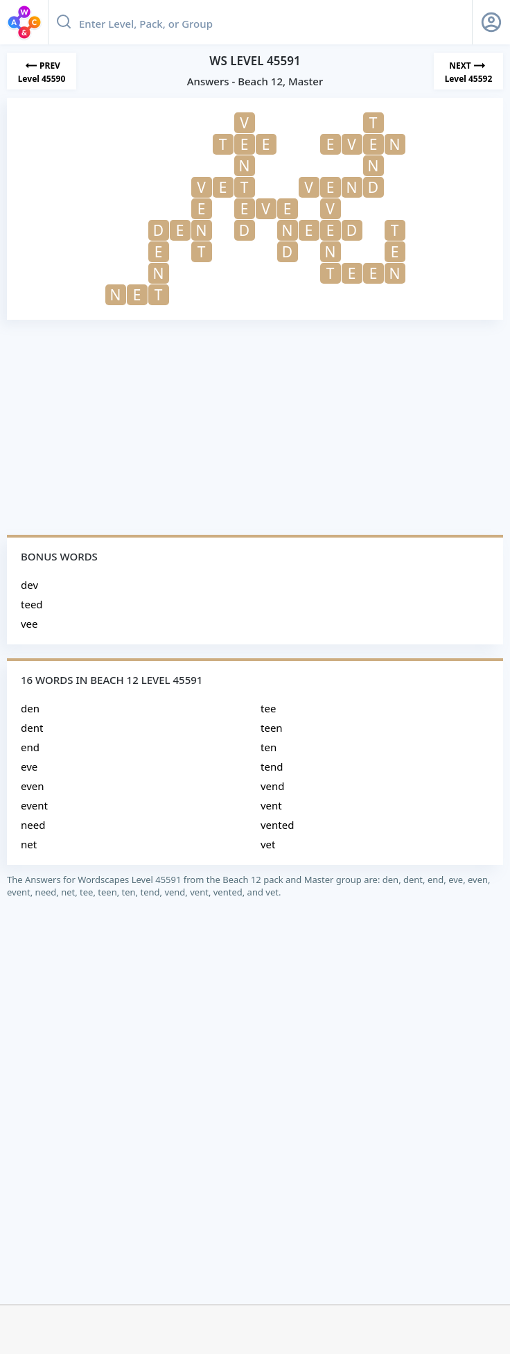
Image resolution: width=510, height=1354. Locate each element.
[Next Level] (468, 71)
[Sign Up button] (491, 22)
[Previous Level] (41, 71)
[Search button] (64, 22)
